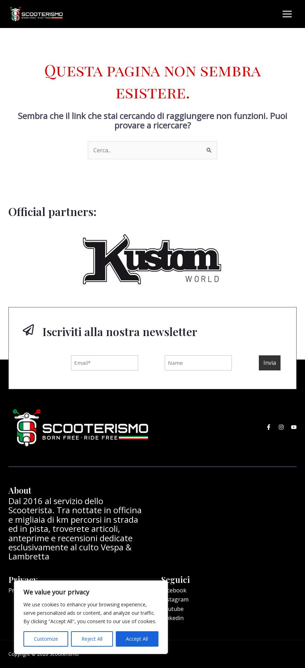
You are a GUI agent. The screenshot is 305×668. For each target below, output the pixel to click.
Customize (46, 638)
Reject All (91, 638)
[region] (91, 617)
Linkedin (172, 614)
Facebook (173, 587)
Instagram (175, 596)
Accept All (137, 638)
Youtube (172, 605)
